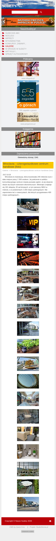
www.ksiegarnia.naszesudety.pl (28, 149)
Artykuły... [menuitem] (11, 51)
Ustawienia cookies (28, 531)
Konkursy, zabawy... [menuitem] (15, 44)
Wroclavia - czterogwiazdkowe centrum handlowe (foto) (31, 170)
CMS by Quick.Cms (17, 527)
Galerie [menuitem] (9, 46)
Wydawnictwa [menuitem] (12, 41)
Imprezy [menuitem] (9, 38)
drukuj (49, 521)
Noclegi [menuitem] (9, 36)
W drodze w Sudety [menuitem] (15, 49)
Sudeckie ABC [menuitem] (12, 33)
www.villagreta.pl (27, 78)
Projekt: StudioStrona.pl (39, 527)
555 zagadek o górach (28, 110)
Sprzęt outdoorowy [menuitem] (16, 54)
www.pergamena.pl (28, 124)
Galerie (5, 170)
